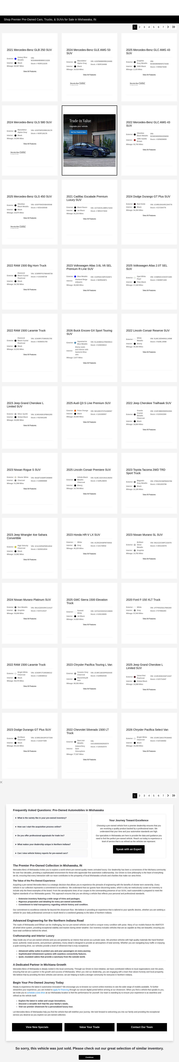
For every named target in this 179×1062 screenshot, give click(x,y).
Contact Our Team (142, 1027)
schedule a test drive (36, 993)
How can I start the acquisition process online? (39, 827)
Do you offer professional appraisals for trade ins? (40, 835)
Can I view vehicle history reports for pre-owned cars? (42, 853)
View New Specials (37, 1027)
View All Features (29, 71)
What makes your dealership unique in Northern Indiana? (44, 844)
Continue (89, 1057)
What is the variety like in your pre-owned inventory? (42, 818)
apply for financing (61, 990)
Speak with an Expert (128, 849)
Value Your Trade (89, 1027)
